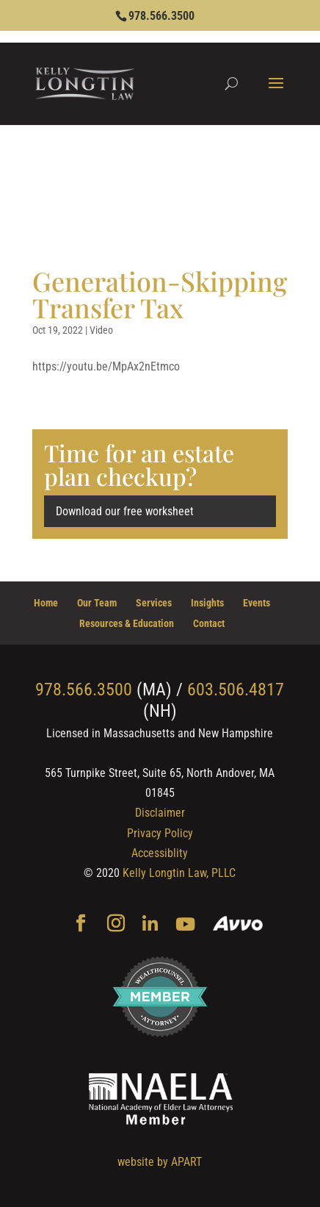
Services (154, 603)
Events (256, 603)
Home (46, 603)
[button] (276, 92)
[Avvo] (238, 925)
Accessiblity (159, 853)
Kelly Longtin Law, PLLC (179, 873)
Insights (207, 603)
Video (101, 330)
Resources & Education (126, 623)
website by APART (159, 1162)
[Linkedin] (150, 925)
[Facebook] (81, 924)
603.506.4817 (235, 689)
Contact (209, 623)
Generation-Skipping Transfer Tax (159, 294)
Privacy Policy (160, 833)
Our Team (97, 603)
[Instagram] (116, 924)
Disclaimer (160, 813)
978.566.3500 (161, 16)
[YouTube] (185, 925)
